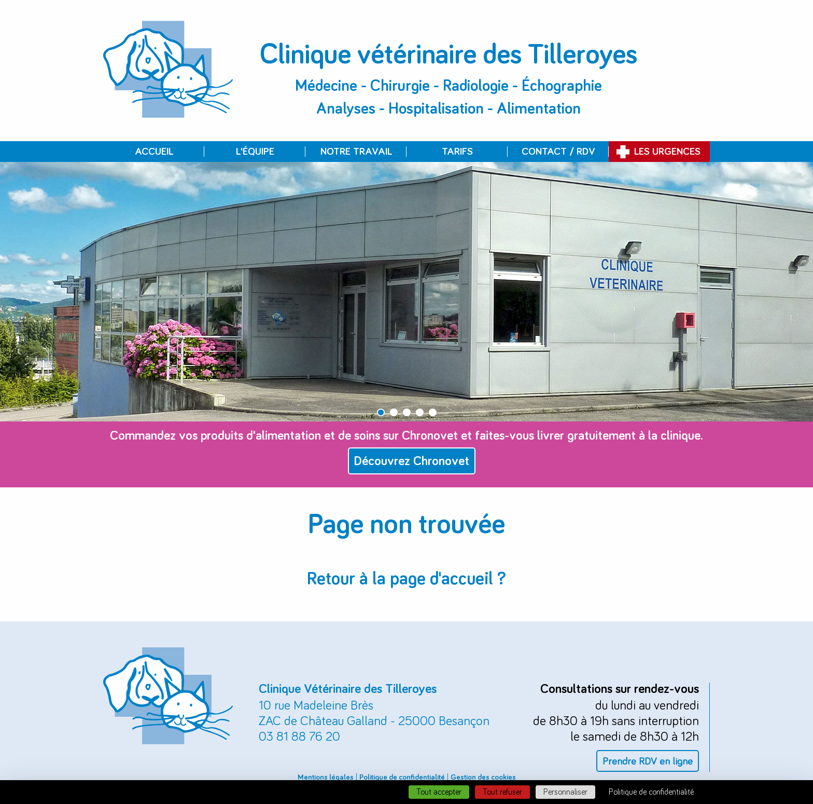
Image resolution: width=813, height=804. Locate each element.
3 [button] (407, 412)
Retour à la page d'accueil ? (406, 579)
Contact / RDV (558, 151)
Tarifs (457, 151)
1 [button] (381, 412)
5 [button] (433, 412)
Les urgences (667, 151)
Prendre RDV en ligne (647, 761)
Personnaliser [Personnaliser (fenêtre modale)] (565, 792)
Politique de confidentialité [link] (651, 792)
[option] (406, 291)
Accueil (154, 151)
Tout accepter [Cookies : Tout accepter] (438, 792)
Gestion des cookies (483, 777)
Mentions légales (326, 777)
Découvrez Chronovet (411, 461)
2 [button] (394, 412)
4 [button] (420, 412)
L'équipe (255, 151)
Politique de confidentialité (402, 777)
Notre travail (356, 151)
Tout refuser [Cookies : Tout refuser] (502, 792)
